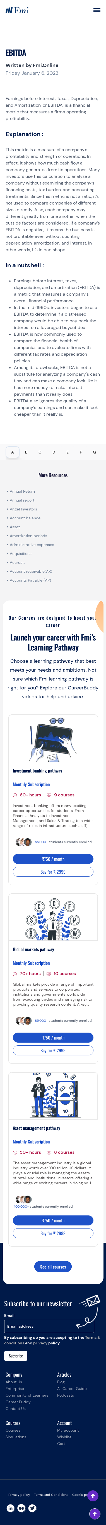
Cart (61, 1443)
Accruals (17, 562)
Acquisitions (21, 553)
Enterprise (15, 1388)
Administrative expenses (32, 544)
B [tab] (26, 452)
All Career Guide (72, 1388)
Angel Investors (23, 509)
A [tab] (12, 452)
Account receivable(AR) (31, 571)
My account (68, 1430)
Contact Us (16, 1408)
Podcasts (65, 1395)
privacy (40, 1342)
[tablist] (53, 452)
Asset (15, 526)
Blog (61, 1381)
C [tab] (39, 452)
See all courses (53, 1267)
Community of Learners (27, 1395)
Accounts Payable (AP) (30, 580)
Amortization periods (29, 535)
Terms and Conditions (51, 1494)
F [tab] (81, 452)
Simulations (16, 1436)
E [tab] (67, 452)
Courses (13, 1430)
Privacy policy (19, 1494)
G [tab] (94, 452)
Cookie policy (83, 1494)
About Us (14, 1381)
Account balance (25, 517)
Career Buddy (18, 1401)
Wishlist (64, 1436)
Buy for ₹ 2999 (53, 871)
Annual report (22, 500)
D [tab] (53, 452)
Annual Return (22, 491)
